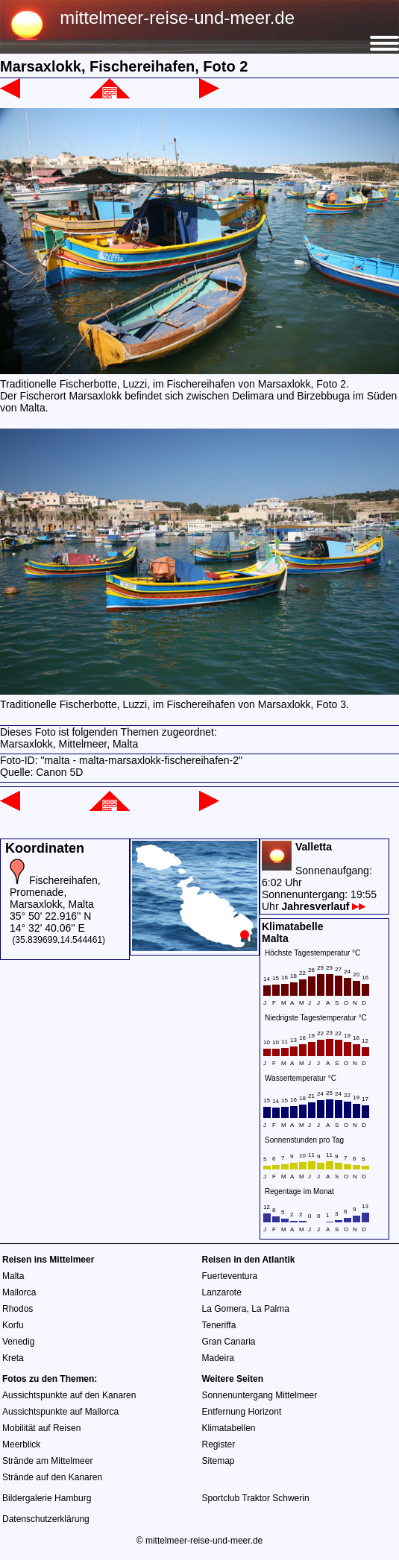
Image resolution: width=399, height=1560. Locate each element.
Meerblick (21, 1444)
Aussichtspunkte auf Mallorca (60, 1411)
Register (219, 1444)
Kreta (13, 1358)
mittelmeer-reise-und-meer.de (177, 17)
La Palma (270, 1309)
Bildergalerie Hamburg (46, 1498)
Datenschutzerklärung (45, 1519)
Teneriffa (219, 1325)
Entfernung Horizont (242, 1411)
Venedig (18, 1341)
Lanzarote (222, 1292)
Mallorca (19, 1292)
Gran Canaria (229, 1341)
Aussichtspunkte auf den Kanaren (69, 1395)
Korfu (13, 1325)
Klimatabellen (229, 1428)
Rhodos (17, 1309)
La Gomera (224, 1309)
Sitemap (218, 1461)
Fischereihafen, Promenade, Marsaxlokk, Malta (55, 892)
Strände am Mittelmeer (47, 1461)
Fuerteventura (230, 1276)
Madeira (218, 1358)
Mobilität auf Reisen (41, 1428)
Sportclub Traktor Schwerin (256, 1498)
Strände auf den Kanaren (52, 1477)
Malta (13, 1276)
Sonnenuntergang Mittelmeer (260, 1395)
